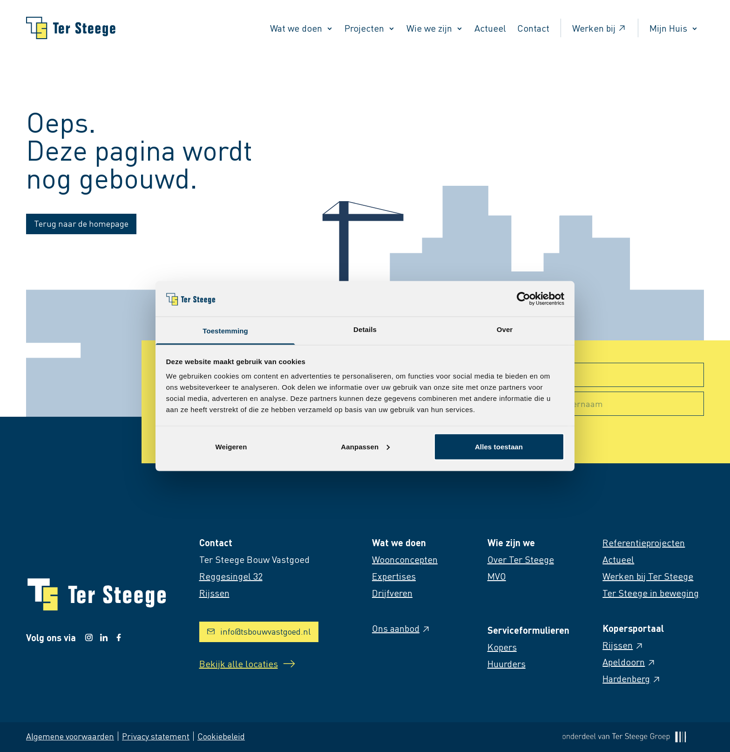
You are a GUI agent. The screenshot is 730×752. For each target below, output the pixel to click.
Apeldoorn (629, 662)
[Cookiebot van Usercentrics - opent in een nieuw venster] (523, 298)
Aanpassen (365, 446)
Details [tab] (365, 329)
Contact (533, 28)
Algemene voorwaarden (70, 736)
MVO (496, 576)
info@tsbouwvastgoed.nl (259, 631)
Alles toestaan (499, 446)
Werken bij (599, 28)
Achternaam (579, 403)
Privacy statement (155, 736)
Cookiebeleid (221, 736)
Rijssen (623, 645)
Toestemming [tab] (225, 331)
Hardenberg (631, 678)
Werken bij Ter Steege (647, 576)
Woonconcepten (405, 559)
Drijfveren (392, 593)
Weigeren (231, 446)
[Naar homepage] (70, 28)
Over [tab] (505, 329)
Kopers (502, 647)
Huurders (506, 663)
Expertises (394, 576)
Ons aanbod (401, 628)
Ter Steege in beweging (650, 593)
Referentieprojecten (643, 542)
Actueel (490, 28)
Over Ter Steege (520, 559)
